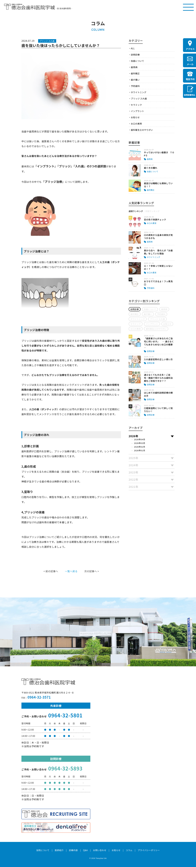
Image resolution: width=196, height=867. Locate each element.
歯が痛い (135, 79)
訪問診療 (135, 54)
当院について (42, 850)
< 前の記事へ (50, 571)
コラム (129, 850)
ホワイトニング (138, 92)
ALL (133, 48)
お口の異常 (136, 123)
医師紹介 (59, 850)
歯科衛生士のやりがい (142, 129)
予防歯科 (135, 85)
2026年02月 (139, 446)
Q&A (85, 850)
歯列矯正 (135, 73)
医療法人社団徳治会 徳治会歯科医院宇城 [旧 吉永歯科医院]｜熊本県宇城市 (29, 7)
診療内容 (73, 850)
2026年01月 (139, 450)
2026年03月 (139, 443)
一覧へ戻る (71, 571)
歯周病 (134, 67)
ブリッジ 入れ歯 (139, 98)
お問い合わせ (99, 850)
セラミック (136, 104)
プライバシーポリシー (149, 850)
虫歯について (137, 60)
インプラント (137, 111)
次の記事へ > (91, 571)
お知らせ (135, 117)
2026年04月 (139, 439)
